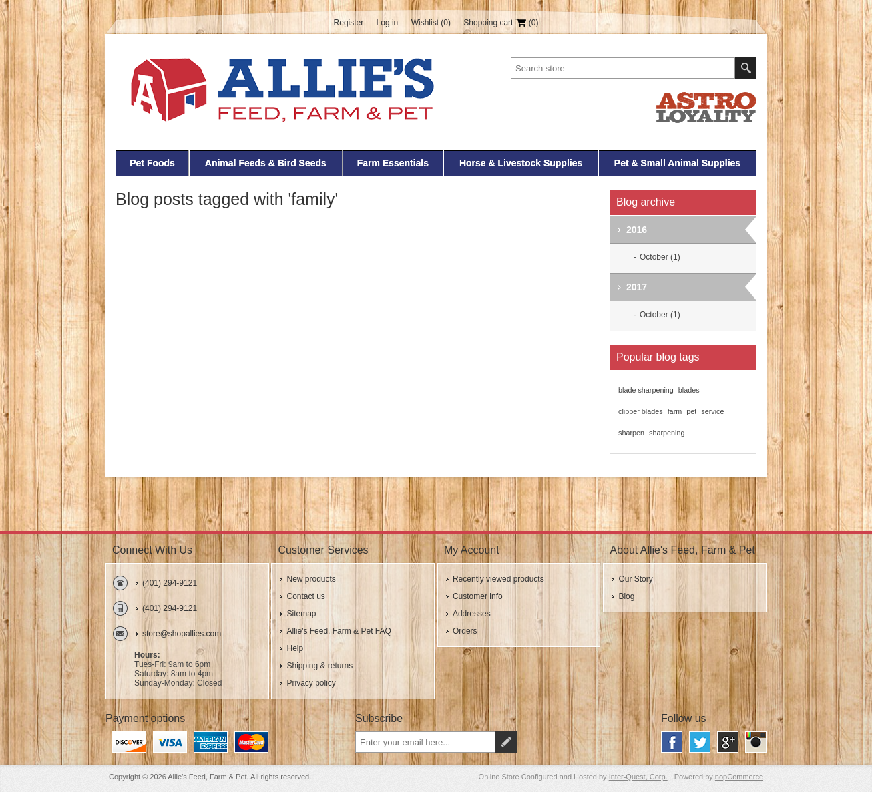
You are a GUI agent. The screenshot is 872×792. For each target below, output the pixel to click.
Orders (465, 631)
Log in (388, 22)
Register (349, 22)
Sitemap (301, 613)
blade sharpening (646, 390)
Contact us (305, 596)
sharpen (631, 433)
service (712, 411)
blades (689, 390)
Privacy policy (310, 683)
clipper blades (640, 411)
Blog (626, 596)
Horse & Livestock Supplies (520, 163)
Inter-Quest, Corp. (638, 777)
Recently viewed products (498, 579)
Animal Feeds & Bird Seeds (265, 163)
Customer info (478, 596)
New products (310, 579)
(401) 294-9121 (169, 583)
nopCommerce (739, 777)
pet (691, 411)
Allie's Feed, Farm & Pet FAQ (338, 631)
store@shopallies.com (181, 633)
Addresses (472, 613)
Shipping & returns (319, 665)
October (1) (660, 257)
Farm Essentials (393, 163)
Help (294, 648)
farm (675, 411)
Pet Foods (152, 163)
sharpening (666, 433)
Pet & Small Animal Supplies (677, 163)
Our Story (635, 579)
